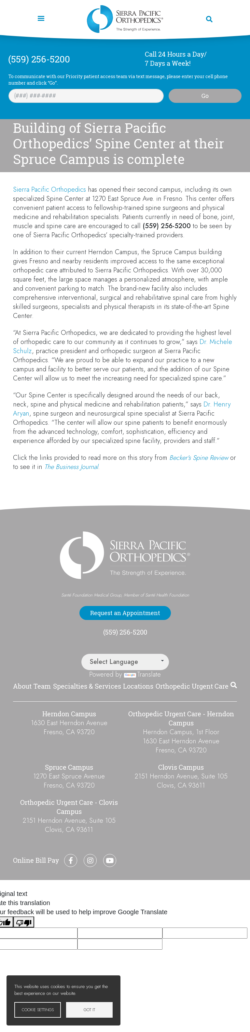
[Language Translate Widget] (125, 662)
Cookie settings (38, 1010)
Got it (89, 1010)
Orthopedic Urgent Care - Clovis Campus (69, 807)
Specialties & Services (87, 686)
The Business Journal (71, 467)
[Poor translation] (23, 922)
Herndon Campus (69, 713)
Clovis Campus (181, 767)
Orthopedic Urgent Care (192, 686)
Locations (138, 686)
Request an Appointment (125, 613)
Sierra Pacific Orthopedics (49, 189)
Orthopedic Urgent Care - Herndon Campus (181, 718)
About (22, 686)
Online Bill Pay (36, 860)
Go (205, 96)
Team (42, 686)
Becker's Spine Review (198, 457)
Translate (142, 674)
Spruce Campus (69, 767)
